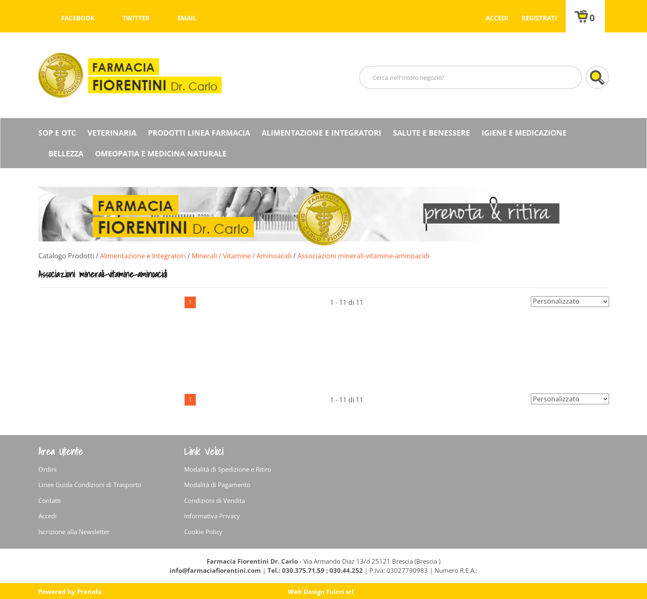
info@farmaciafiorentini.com (216, 570)
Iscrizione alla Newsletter (74, 531)
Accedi (497, 18)
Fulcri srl (340, 591)
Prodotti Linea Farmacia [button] (199, 133)
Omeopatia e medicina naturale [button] (161, 153)
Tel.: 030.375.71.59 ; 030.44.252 (315, 570)
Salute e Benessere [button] (431, 133)
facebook (78, 18)
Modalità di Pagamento (217, 484)
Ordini (47, 469)
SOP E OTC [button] (57, 133)
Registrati (539, 18)
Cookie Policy (203, 531)
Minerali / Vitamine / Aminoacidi (242, 255)
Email (186, 18)
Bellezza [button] (65, 153)
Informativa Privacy (212, 516)
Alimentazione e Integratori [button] (321, 133)
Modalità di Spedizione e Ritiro (227, 469)
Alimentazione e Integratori (143, 255)
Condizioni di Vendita (214, 500)
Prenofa (89, 591)
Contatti (49, 500)
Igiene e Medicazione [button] (524, 133)
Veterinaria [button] (111, 133)
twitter (136, 18)
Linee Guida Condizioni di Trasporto (89, 484)
